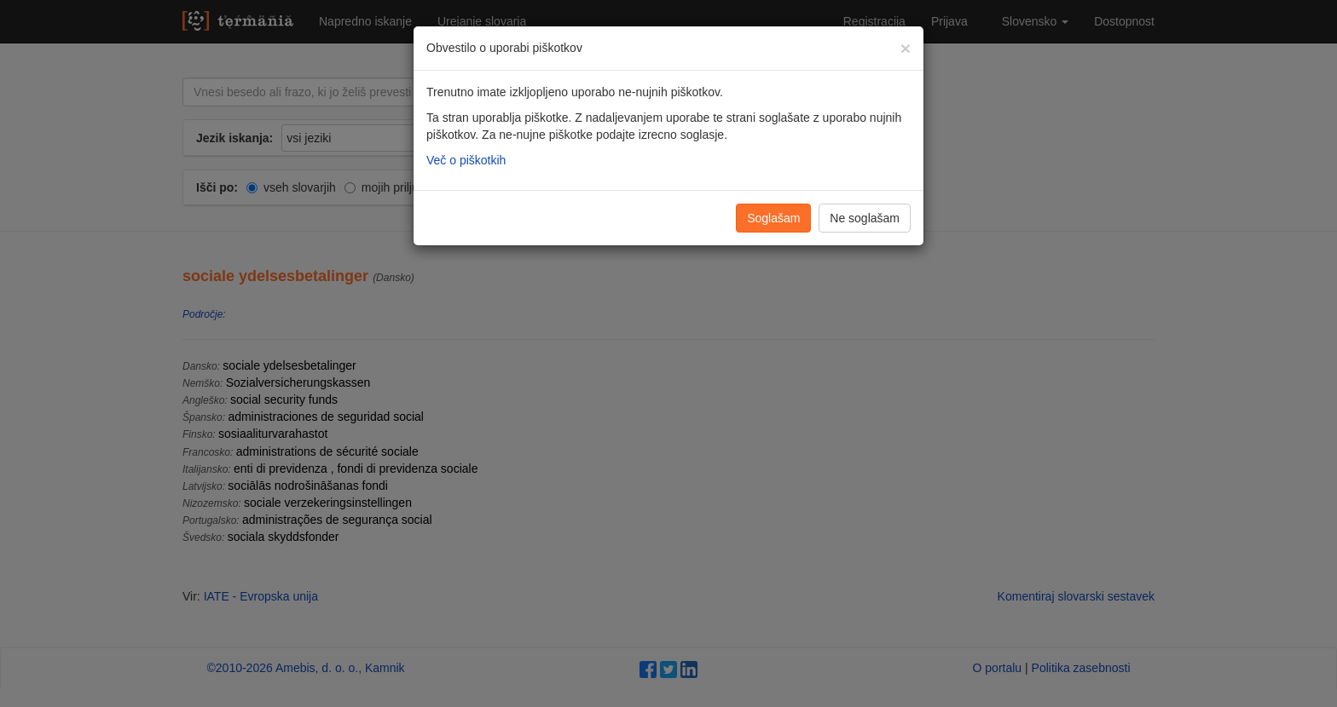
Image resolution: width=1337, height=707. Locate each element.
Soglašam (773, 218)
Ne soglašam (865, 218)
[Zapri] (905, 48)
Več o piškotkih (466, 160)
